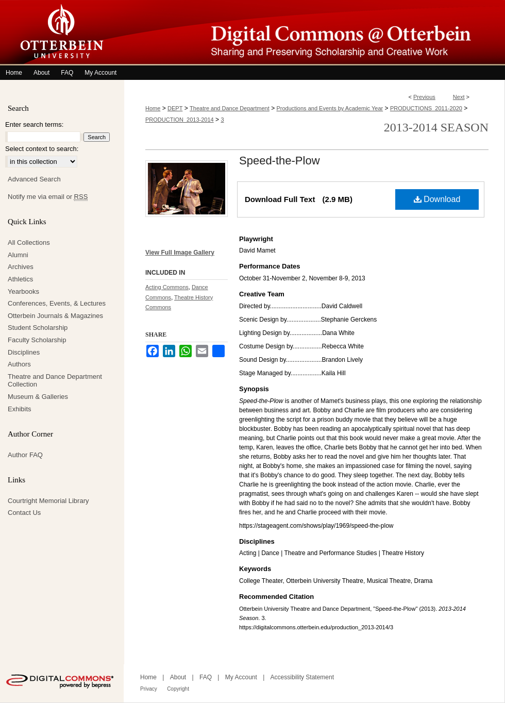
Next (459, 97)
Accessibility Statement (302, 677)
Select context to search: (41, 149)
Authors (19, 364)
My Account (241, 677)
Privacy (148, 689)
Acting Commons (167, 287)
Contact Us (24, 512)
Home (152, 108)
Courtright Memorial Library (48, 501)
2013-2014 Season (436, 127)
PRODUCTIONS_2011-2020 (426, 108)
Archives (20, 267)
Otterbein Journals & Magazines (55, 316)
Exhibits (19, 409)
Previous (424, 97)
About (178, 677)
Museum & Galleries (38, 396)
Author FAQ (25, 455)
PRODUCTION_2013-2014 (179, 119)
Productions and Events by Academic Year (330, 108)
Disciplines (24, 352)
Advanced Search (34, 179)
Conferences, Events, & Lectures (57, 303)
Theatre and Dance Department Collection (55, 381)
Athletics (20, 279)
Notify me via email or (48, 197)
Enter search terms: (34, 124)
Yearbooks (23, 291)
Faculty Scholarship (37, 340)
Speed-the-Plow (279, 160)
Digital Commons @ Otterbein (314, 32)
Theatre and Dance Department (230, 108)
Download (437, 199)
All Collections (29, 242)
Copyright (178, 689)
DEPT (174, 108)
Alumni (18, 255)
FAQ (205, 677)
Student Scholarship (38, 327)
